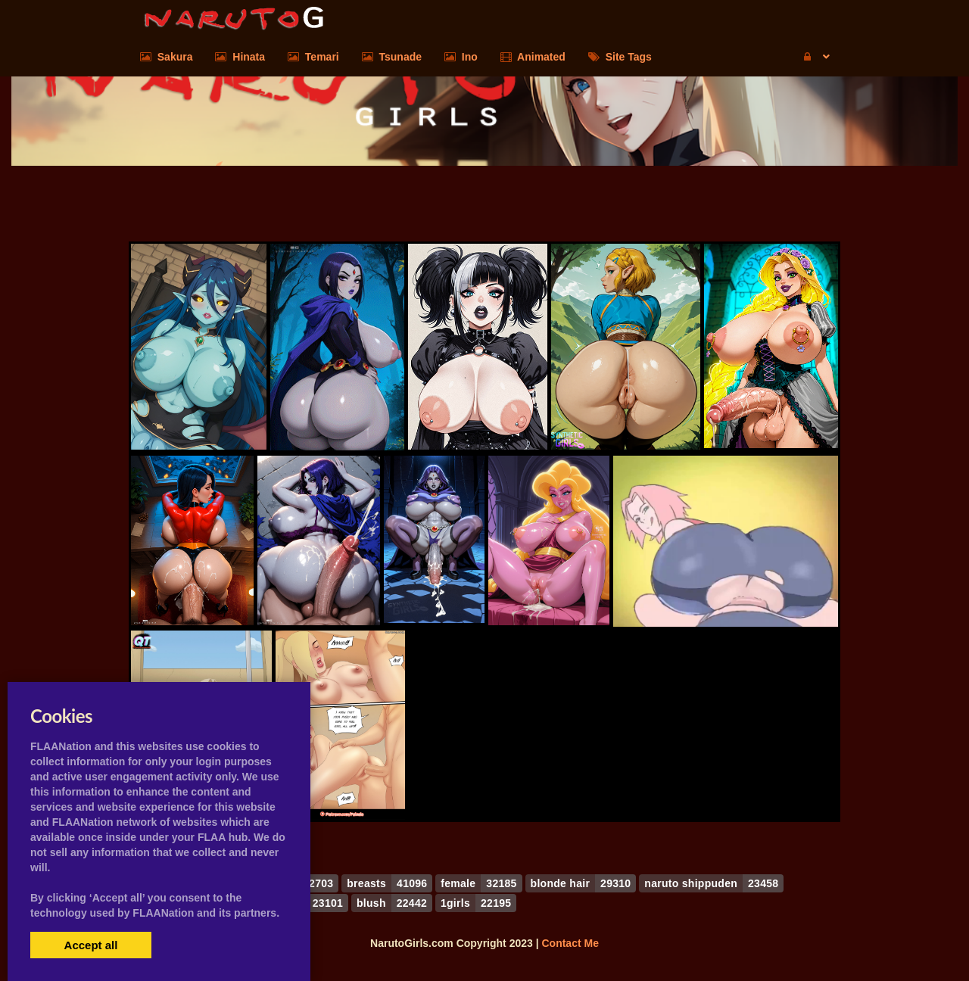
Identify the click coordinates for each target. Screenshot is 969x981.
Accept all (91, 945)
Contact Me (569, 943)
